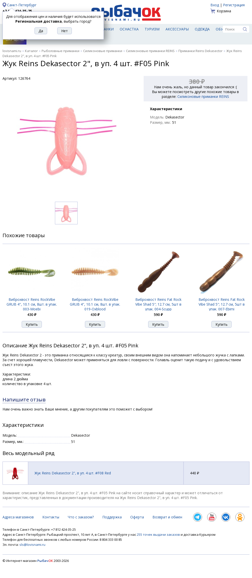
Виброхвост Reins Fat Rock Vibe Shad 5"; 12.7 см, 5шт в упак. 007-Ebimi (222, 304)
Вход (214, 5)
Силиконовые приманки (102, 51)
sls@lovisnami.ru (32, 544)
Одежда (202, 29)
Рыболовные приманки (60, 51)
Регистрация (234, 5)
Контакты (50, 517)
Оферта (137, 517)
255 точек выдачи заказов (159, 534)
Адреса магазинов (18, 517)
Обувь (222, 29)
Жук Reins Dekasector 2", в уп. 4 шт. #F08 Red (73, 473)
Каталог (31, 51)
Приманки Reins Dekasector (200, 51)
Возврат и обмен (167, 517)
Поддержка (112, 517)
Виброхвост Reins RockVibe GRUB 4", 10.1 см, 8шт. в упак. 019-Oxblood (95, 304)
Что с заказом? (81, 517)
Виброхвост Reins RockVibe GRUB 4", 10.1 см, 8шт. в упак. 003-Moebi (32, 304)
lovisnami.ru (12, 51)
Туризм (152, 29)
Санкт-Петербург (22, 5)
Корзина (224, 11)
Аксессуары (177, 29)
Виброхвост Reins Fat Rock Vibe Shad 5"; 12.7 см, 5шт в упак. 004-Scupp (158, 304)
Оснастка (129, 29)
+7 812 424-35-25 (17, 11)
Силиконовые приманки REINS (150, 51)
